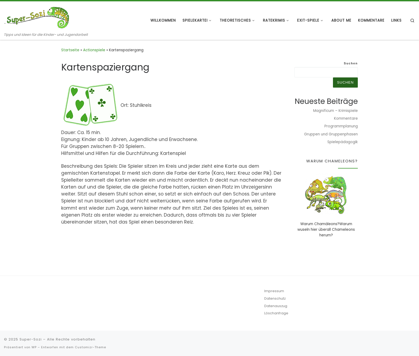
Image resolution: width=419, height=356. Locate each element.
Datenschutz (275, 298)
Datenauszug (275, 306)
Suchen (351, 63)
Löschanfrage (276, 313)
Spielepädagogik (342, 141)
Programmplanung (341, 126)
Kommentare (346, 118)
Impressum (274, 291)
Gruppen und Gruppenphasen (331, 134)
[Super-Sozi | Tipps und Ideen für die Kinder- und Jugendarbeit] (37, 16)
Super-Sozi (31, 339)
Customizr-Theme (90, 347)
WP (34, 347)
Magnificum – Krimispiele (335, 110)
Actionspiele (94, 50)
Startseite (70, 50)
